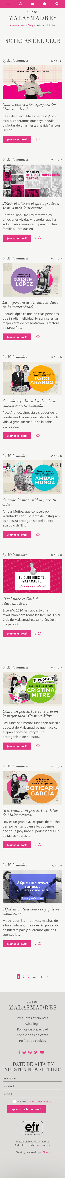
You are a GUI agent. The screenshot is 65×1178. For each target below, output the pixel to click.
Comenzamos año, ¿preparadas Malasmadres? (30, 107)
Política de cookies (32, 1041)
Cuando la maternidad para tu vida (29, 502)
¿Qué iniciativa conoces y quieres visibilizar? (31, 911)
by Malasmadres (16, 60)
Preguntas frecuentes (32, 1018)
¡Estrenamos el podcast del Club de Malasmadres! (30, 812)
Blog (30, 25)
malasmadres (17, 25)
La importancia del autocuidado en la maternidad (30, 304)
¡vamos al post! (17, 139)
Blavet (46, 1152)
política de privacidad (40, 1101)
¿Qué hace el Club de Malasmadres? (21, 601)
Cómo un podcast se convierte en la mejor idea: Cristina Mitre (30, 713)
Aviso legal (32, 1024)
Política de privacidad (32, 1029)
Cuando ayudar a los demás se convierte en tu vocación (29, 403)
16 (40, 976)
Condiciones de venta (32, 1035)
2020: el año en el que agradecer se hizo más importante (31, 205)
